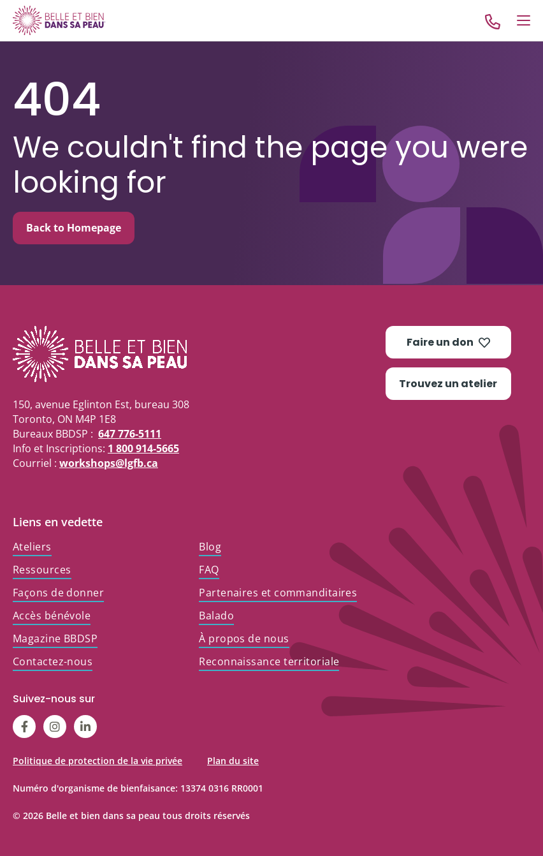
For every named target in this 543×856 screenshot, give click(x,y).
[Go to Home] (59, 20)
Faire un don (448, 342)
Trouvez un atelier (448, 383)
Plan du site (233, 761)
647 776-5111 (129, 434)
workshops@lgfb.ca (108, 463)
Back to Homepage (73, 228)
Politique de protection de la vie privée (97, 761)
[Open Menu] (523, 20)
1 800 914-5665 (143, 448)
